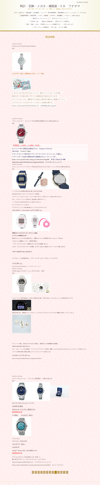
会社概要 (36, 13)
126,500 (18, 74)
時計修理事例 (52, 13)
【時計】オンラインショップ (40, 18)
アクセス (67, 15)
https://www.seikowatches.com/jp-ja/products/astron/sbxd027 (31, 465)
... (64, 472)
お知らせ (21, 13)
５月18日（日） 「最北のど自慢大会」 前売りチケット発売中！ (50, 21)
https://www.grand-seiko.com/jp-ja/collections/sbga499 (30, 159)
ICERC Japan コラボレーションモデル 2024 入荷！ (28, 271)
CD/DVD (52, 15)
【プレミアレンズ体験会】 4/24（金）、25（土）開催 (50, 27)
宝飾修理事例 (24, 15)
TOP (15, 13)
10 (61, 472)
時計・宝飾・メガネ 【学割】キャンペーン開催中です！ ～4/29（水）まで (50, 24)
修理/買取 (33, 15)
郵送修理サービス (63, 13)
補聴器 (46, 15)
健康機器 (59, 15)
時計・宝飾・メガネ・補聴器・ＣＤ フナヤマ (50, 6)
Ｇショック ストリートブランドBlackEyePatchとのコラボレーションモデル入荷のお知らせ (41, 167)
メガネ (40, 15)
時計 (13, 48)
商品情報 (28, 13)
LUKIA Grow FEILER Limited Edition (24, 46)
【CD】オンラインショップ (59, 18)
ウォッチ (43, 13)
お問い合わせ (76, 15)
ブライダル (82, 13)
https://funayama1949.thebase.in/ (25, 106)
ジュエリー (74, 13)
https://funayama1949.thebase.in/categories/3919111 (27, 358)
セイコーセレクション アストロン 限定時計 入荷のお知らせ (32, 379)
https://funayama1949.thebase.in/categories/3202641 (28, 162)
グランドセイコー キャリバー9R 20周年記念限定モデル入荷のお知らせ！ (36, 121)
